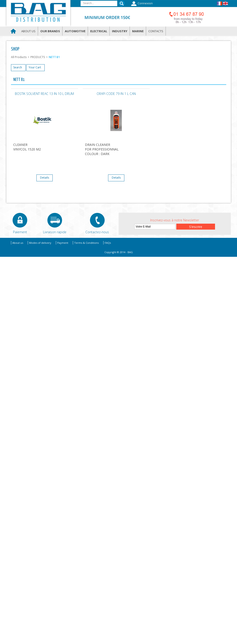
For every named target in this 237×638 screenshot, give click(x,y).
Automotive (75, 31)
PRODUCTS (37, 57)
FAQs (108, 242)
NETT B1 (54, 57)
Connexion (141, 3)
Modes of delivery (40, 242)
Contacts (155, 31)
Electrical (98, 31)
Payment (62, 242)
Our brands (50, 31)
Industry (119, 31)
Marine (138, 31)
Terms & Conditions (86, 242)
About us (28, 31)
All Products (19, 57)
